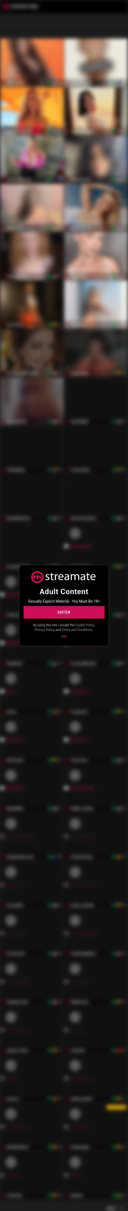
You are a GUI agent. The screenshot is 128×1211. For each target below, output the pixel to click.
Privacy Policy (44, 629)
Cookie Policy (84, 625)
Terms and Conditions (77, 629)
